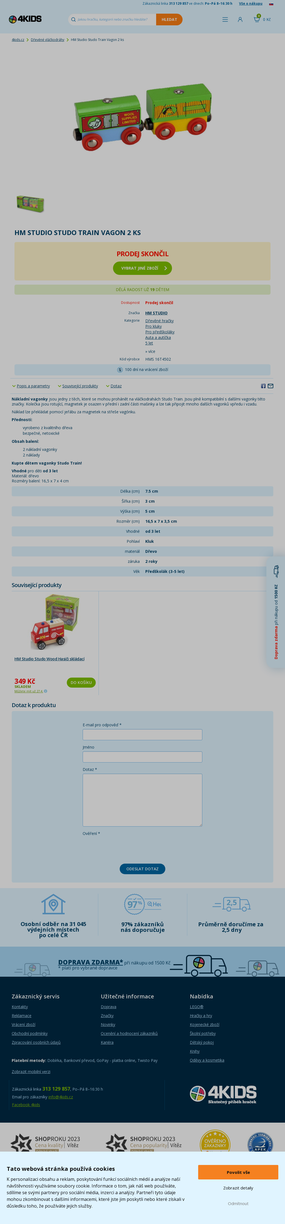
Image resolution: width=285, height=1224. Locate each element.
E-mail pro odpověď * (102, 724)
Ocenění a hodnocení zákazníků (129, 1033)
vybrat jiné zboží (144, 268)
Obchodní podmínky (30, 1033)
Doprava (108, 1006)
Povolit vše (238, 1172)
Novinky (108, 1024)
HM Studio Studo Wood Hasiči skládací (49, 658)
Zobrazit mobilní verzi (31, 1071)
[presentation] (125, 848)
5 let (149, 343)
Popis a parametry (33, 386)
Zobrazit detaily (238, 1188)
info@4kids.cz (60, 1097)
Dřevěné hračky (159, 320)
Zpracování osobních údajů (36, 1042)
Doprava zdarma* (90, 962)
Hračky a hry (201, 1015)
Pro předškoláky (160, 331)
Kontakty (20, 1006)
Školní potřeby (203, 1033)
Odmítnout (238, 1203)
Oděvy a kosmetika (207, 1060)
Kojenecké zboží (204, 1024)
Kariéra (107, 1042)
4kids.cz (18, 39)
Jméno (88, 747)
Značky (107, 1015)
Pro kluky (153, 326)
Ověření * (91, 833)
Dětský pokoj (202, 1042)
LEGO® (196, 1006)
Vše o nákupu (250, 3)
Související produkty (80, 386)
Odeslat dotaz (142, 868)
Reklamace (21, 1015)
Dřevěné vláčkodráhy (47, 39)
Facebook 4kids (26, 1104)
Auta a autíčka (158, 337)
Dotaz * (90, 769)
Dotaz (116, 386)
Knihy (195, 1051)
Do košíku (81, 682)
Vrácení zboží (23, 1024)
